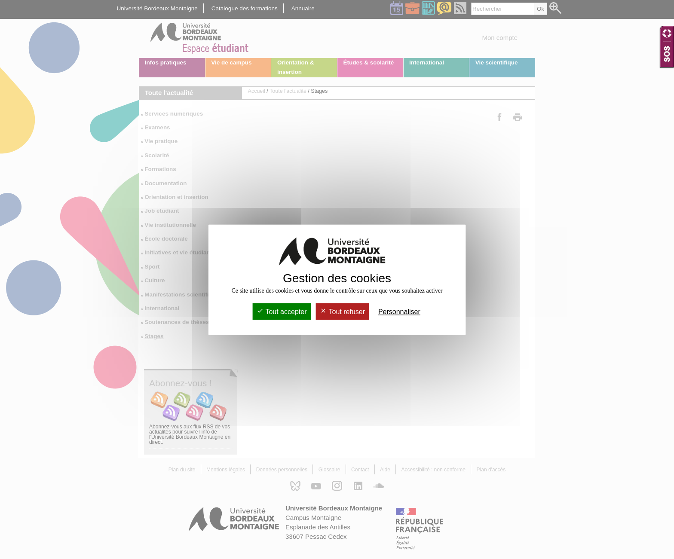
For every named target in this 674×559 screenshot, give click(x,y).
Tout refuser (342, 311)
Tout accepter (281, 311)
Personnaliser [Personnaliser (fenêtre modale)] (399, 311)
